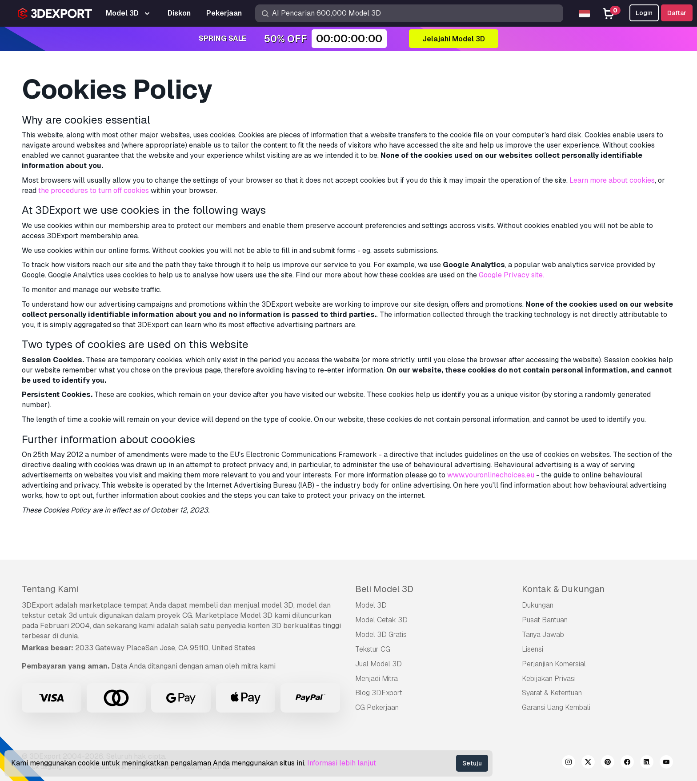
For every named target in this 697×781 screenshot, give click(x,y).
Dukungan (537, 605)
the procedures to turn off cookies (93, 190)
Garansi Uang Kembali (556, 707)
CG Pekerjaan (377, 707)
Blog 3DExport (378, 692)
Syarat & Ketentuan (552, 692)
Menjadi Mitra (376, 678)
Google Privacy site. (511, 275)
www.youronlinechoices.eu (490, 475)
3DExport (37, 605)
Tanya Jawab (543, 634)
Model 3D (371, 605)
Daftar (676, 13)
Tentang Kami (50, 589)
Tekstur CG (372, 649)
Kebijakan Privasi (549, 678)
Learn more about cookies (612, 180)
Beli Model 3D (384, 589)
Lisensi (532, 649)
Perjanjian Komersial (554, 664)
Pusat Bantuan (545, 620)
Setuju (472, 763)
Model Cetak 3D (381, 620)
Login (644, 13)
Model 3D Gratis (381, 634)
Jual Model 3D (378, 664)
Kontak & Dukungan (563, 589)
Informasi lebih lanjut (341, 763)
